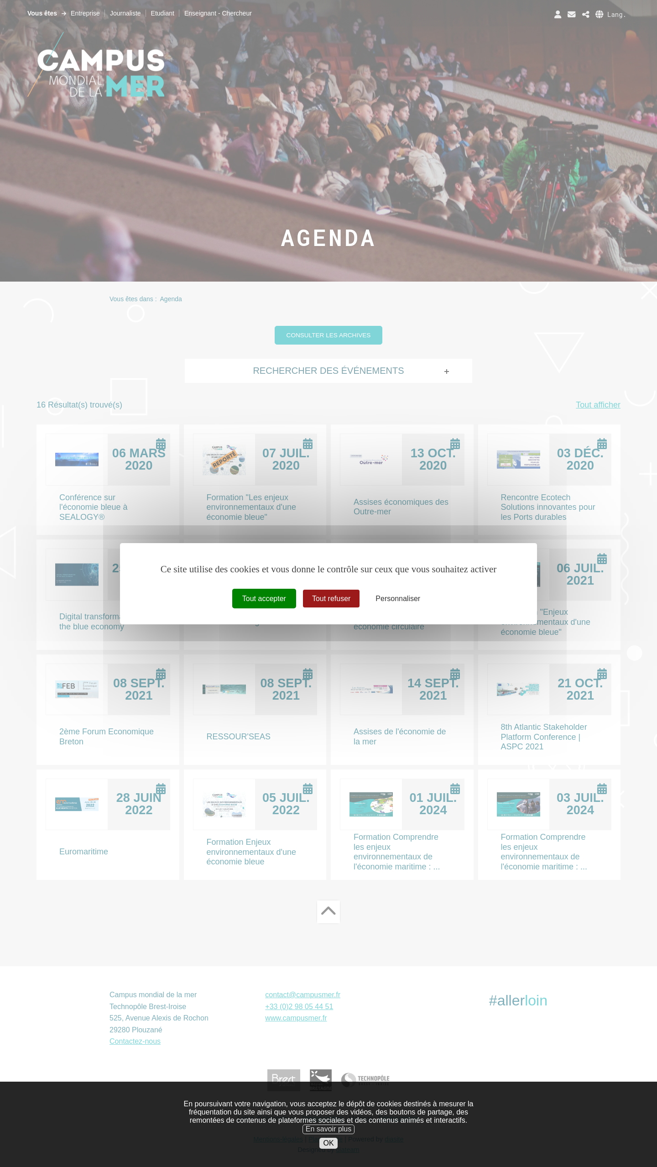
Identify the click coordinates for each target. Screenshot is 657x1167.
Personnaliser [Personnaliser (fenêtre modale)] (397, 598)
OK (328, 1152)
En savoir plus (329, 1138)
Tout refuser (331, 598)
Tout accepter (264, 598)
